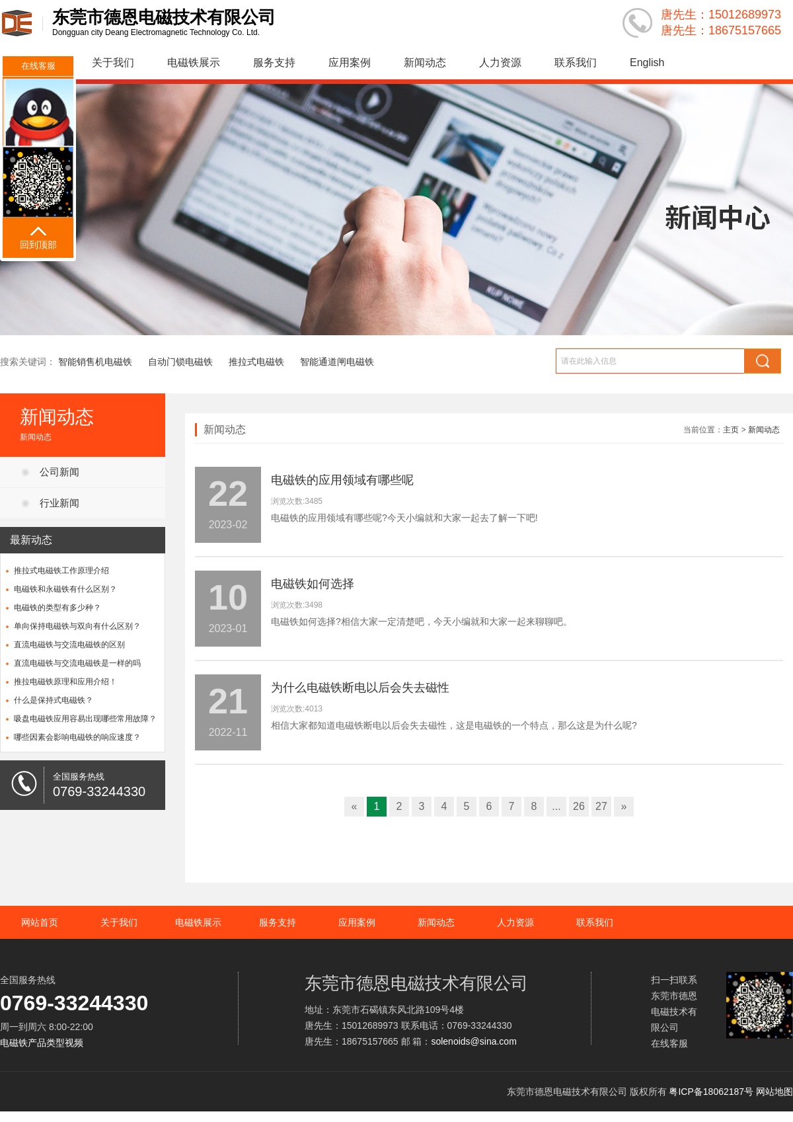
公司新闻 (59, 471)
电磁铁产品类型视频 (41, 1042)
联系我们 (575, 62)
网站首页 (39, 922)
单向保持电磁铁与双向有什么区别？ (77, 626)
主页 (731, 429)
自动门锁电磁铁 (180, 361)
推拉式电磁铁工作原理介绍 (61, 570)
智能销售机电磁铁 (95, 361)
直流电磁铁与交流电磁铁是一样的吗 (77, 663)
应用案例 (349, 62)
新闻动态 (425, 62)
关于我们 (113, 62)
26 (579, 806)
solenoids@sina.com (473, 1041)
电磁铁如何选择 (312, 583)
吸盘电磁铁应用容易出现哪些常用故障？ (85, 718)
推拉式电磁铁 (256, 361)
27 (601, 806)
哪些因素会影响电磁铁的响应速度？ (77, 737)
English (647, 62)
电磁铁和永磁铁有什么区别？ (65, 589)
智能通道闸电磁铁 (337, 361)
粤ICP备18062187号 (711, 1091)
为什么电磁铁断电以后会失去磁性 (360, 687)
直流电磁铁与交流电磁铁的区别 (69, 644)
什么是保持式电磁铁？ (53, 700)
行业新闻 (59, 502)
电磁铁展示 (193, 62)
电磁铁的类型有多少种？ (57, 607)
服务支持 (274, 62)
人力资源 (500, 62)
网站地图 (774, 1091)
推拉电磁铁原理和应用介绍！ (65, 681)
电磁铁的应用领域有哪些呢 (342, 480)
